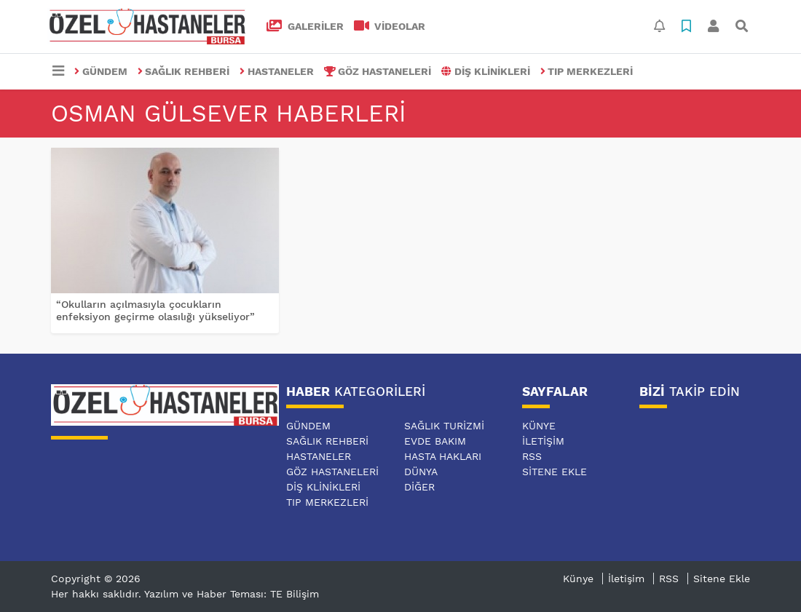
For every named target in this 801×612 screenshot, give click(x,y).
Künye (539, 426)
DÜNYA (421, 471)
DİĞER (419, 487)
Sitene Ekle (554, 471)
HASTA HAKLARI (442, 456)
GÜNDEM (100, 71)
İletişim (543, 441)
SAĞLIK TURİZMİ (444, 426)
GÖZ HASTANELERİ (378, 71)
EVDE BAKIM (435, 441)
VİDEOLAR (390, 26)
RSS (532, 456)
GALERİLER (305, 26)
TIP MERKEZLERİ (587, 71)
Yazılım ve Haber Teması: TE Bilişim (231, 594)
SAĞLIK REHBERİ (184, 71)
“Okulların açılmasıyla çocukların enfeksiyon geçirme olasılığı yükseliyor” (155, 310)
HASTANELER (277, 71)
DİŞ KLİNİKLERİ (485, 71)
